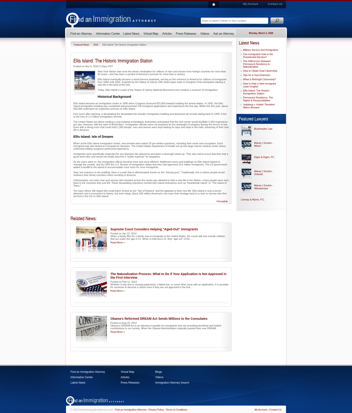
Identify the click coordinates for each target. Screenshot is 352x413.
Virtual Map (127, 371)
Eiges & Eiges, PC (264, 157)
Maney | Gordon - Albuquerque (263, 187)
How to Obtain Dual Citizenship (260, 70)
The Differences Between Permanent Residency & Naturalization (257, 64)
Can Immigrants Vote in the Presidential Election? (258, 55)
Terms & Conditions (176, 409)
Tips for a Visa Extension (256, 75)
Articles (125, 377)
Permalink (222, 201)
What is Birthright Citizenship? (259, 79)
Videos (159, 377)
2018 (96, 45)
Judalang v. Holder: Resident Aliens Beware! (259, 106)
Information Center (81, 377)
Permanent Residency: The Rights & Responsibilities (258, 99)
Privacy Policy (156, 409)
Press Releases (130, 382)
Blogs (158, 371)
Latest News (77, 382)
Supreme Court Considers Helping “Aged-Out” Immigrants (154, 229)
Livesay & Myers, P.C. (253, 199)
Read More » (117, 242)
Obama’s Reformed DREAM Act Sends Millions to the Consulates (158, 318)
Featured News (82, 45)
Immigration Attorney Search (172, 382)
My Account (250, 4)
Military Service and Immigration (260, 50)
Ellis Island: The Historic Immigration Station (256, 92)
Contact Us (275, 4)
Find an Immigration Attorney (87, 371)
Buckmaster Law (263, 128)
